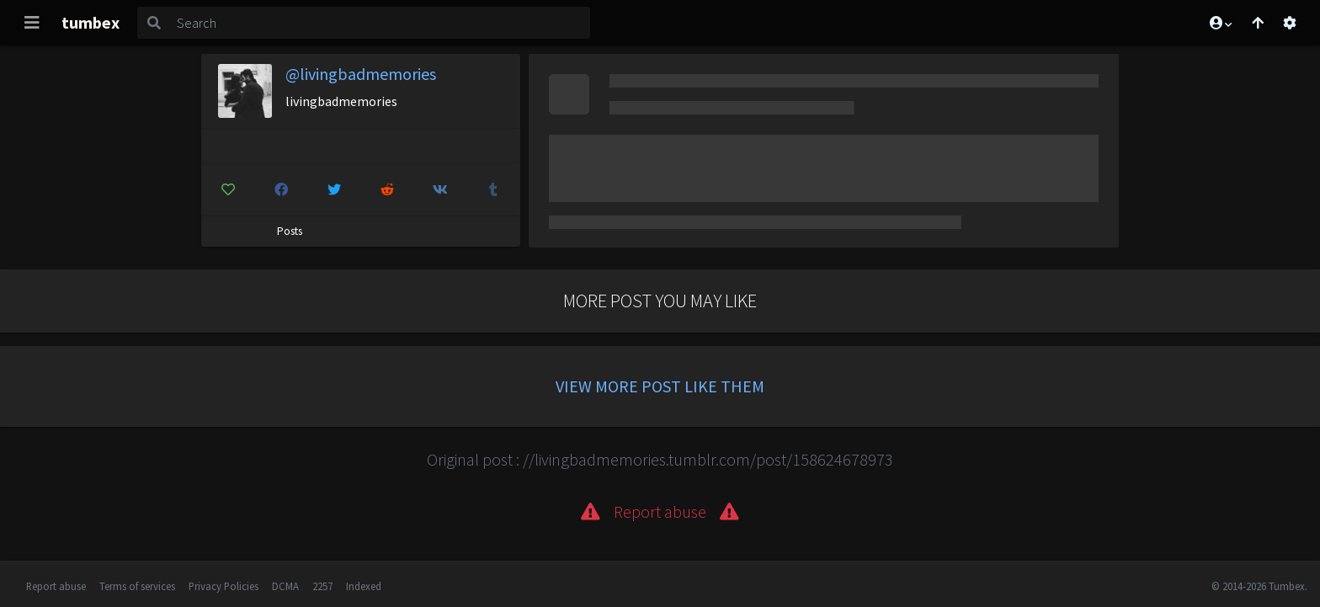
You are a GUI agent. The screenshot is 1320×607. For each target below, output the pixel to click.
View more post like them (660, 386)
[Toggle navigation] (32, 22)
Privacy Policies (223, 586)
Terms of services (137, 586)
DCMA (285, 586)
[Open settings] (1290, 23)
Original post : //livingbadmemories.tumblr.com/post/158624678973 (660, 459)
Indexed (363, 586)
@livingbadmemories (360, 73)
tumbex (90, 22)
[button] (1220, 23)
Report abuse (56, 586)
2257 (322, 586)
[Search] (380, 23)
